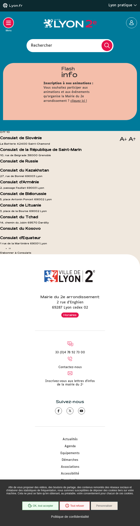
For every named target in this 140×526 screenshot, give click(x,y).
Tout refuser (74, 505)
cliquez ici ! (78, 101)
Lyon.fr (16, 5)
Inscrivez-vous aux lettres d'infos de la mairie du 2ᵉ (70, 383)
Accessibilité (70, 473)
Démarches (70, 459)
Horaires (70, 314)
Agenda (70, 446)
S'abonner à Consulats (15, 252)
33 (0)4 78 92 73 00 (70, 352)
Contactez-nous (70, 367)
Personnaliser (104, 505)
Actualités (70, 439)
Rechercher (41, 45)
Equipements (70, 453)
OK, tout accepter (40, 505)
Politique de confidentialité (70, 516)
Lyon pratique (122, 5)
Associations (70, 466)
